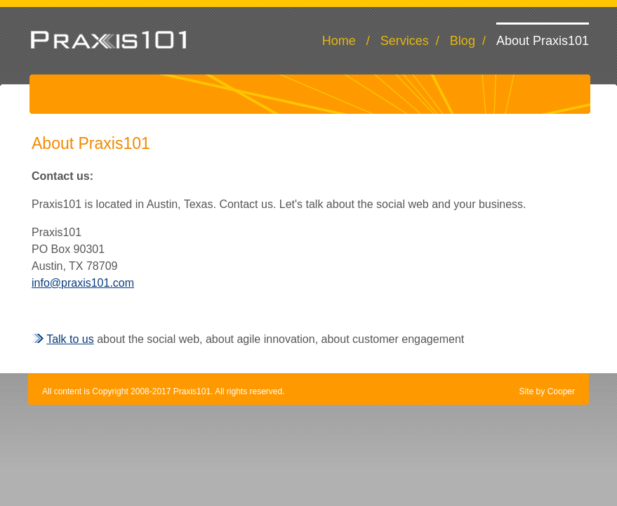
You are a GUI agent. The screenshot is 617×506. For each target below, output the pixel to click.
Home (339, 41)
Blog (462, 41)
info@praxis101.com (83, 283)
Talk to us (70, 339)
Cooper (561, 391)
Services (404, 41)
